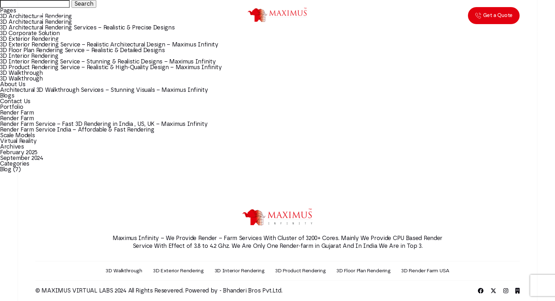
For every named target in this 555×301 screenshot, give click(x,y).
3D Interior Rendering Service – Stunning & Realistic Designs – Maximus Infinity (108, 62)
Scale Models (17, 135)
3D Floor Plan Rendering (363, 270)
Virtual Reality (18, 141)
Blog (5, 169)
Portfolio (11, 107)
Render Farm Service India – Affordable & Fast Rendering (77, 130)
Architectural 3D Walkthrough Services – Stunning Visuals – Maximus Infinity (104, 90)
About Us (12, 84)
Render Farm (17, 113)
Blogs (7, 96)
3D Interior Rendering (29, 56)
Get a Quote (494, 15)
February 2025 (19, 152)
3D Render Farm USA (425, 270)
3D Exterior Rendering (178, 270)
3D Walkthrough (21, 73)
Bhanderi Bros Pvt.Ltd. (252, 291)
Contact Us (15, 101)
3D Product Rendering (300, 270)
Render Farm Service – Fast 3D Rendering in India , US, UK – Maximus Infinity (103, 124)
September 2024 (21, 158)
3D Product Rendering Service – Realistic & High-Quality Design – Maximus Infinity (111, 67)
